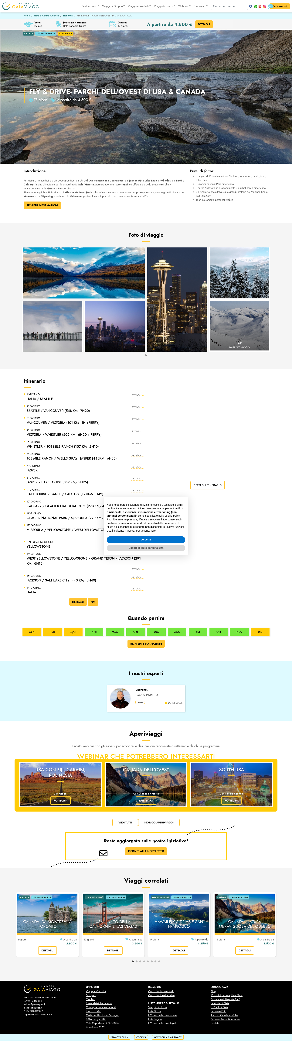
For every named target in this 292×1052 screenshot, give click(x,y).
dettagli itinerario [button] (208, 485)
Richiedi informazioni (146, 646)
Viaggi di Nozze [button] (160, 6)
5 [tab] (148, 964)
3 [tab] (140, 964)
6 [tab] (152, 964)
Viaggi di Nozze (157, 1009)
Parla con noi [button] (276, 6)
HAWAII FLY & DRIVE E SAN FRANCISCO (179, 926)
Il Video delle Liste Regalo (162, 1025)
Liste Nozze (154, 1013)
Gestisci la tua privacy (168, 1039)
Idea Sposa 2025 (95, 1029)
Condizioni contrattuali (161, 993)
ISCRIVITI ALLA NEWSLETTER (146, 853)
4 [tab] (144, 964)
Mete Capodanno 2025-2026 (102, 1025)
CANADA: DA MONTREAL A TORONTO (47, 926)
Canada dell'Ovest (146, 772)
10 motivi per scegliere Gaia (227, 997)
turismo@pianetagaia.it (34, 1006)
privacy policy (119, 1039)
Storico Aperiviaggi (159, 825)
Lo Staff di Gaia (219, 1009)
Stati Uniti (68, 15)
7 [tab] (155, 964)
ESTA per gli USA (96, 1021)
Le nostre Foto (218, 1013)
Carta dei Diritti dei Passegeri (102, 1017)
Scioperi (91, 997)
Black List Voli (93, 1013)
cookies (141, 1039)
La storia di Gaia (220, 1005)
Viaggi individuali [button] (135, 6)
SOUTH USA (231, 772)
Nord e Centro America (46, 15)
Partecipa (60, 803)
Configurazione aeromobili (101, 1009)
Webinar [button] (180, 6)
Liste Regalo (155, 1021)
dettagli (47, 952)
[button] (85, 397)
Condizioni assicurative (161, 997)
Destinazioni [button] (86, 6)
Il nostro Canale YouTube (224, 1017)
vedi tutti (125, 825)
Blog (213, 993)
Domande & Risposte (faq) (225, 1001)
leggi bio (144, 705)
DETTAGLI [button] (204, 24)
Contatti (215, 1025)
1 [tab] (133, 964)
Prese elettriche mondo (99, 1005)
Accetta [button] (146, 539)
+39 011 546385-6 (33, 1003)
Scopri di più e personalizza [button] (146, 547)
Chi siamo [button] (196, 6)
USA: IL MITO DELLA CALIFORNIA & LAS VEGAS (113, 926)
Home (27, 15)
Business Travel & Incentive (225, 1021)
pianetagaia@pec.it (33, 1009)
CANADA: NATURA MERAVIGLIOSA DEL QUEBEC (244, 926)
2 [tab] (136, 964)
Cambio (90, 1001)
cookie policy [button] (172, 515)
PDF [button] (92, 604)
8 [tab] (159, 964)
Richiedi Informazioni (42, 205)
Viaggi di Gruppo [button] (109, 6)
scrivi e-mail (173, 704)
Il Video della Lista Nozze (162, 1017)
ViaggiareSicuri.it (96, 993)
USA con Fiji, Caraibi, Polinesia (60, 775)
